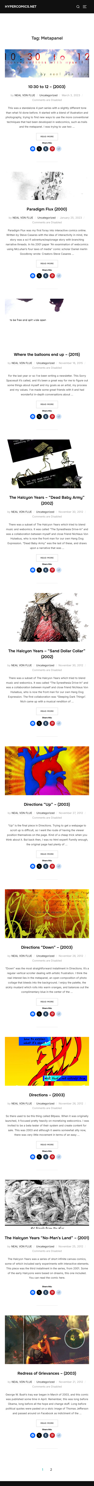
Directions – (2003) (47, 1095)
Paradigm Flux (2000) (47, 209)
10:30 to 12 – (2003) (46, 86)
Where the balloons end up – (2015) (47, 354)
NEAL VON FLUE (25, 95)
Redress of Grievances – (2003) (46, 1373)
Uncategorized (48, 95)
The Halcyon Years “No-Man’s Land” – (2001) (47, 1237)
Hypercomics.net (20, 7)
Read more (49, 136)
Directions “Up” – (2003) (47, 804)
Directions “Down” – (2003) (47, 947)
